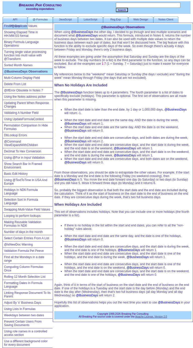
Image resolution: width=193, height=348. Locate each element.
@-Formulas (40, 19)
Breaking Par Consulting (40, 5)
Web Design (140, 19)
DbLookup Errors (15, 135)
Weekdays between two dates (24, 315)
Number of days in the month (23, 232)
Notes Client (166, 19)
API (15, 19)
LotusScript (90, 19)
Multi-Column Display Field (22, 78)
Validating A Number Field (21, 113)
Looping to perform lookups (22, 216)
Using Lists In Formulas (19, 309)
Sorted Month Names (18, 65)
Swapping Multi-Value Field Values (27, 209)
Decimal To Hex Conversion (22, 151)
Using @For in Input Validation (24, 157)
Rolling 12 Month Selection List (24, 277)
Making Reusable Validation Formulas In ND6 (22, 223)
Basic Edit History (16, 174)
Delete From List (15, 84)
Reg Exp (115, 19)
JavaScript (65, 19)
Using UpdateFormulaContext (24, 119)
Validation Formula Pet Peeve (24, 251)
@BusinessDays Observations (26, 71)
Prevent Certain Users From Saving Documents (22, 323)
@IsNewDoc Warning (18, 244)
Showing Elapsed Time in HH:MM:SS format (21, 34)
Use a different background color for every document (25, 342)
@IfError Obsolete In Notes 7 (23, 90)
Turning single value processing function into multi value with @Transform (25, 55)
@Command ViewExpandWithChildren (21, 143)
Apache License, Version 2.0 (151, 316)
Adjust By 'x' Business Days (22, 302)
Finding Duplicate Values (20, 26)
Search (122, 10)
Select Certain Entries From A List (26, 238)
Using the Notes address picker (25, 96)
